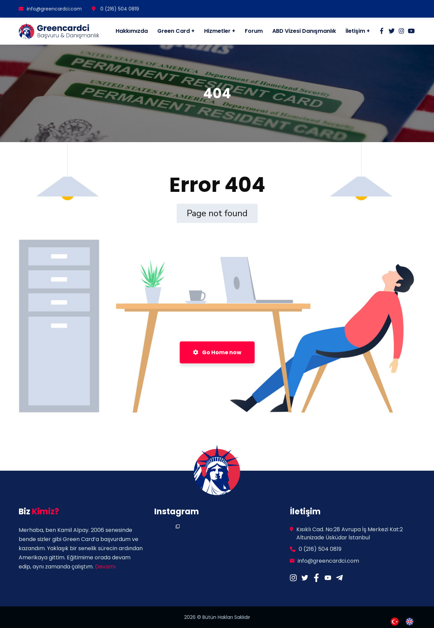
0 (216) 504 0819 (115, 8)
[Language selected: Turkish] (405, 620)
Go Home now (217, 352)
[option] (411, 622)
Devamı (105, 566)
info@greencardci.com (50, 8)
